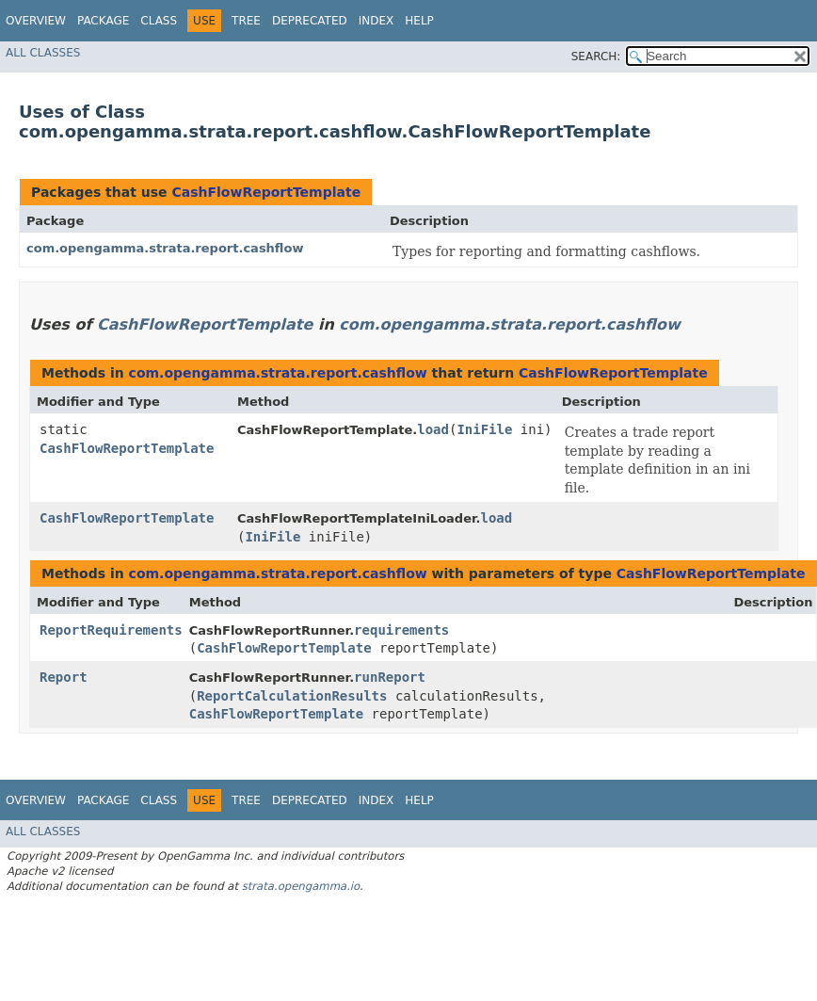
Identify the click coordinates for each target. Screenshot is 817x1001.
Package (103, 20)
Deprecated (309, 20)
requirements (401, 630)
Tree (246, 20)
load (433, 429)
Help (419, 20)
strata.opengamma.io (301, 886)
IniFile (484, 429)
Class (158, 20)
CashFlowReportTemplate (265, 192)
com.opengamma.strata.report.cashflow (164, 248)
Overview (36, 20)
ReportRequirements (111, 630)
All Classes (43, 52)
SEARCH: (596, 56)
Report (64, 677)
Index (376, 20)
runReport (389, 677)
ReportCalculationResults (292, 695)
